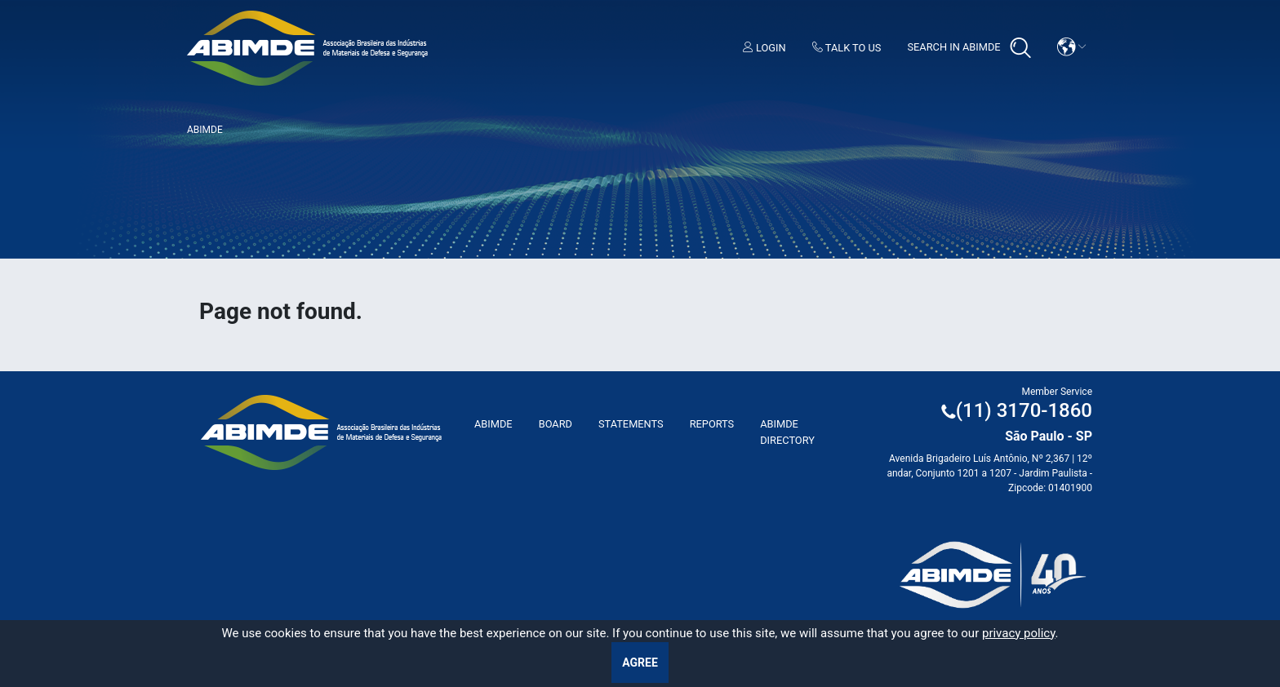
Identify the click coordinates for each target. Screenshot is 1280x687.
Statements (631, 424)
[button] (1072, 47)
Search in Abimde (968, 48)
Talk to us (847, 48)
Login (764, 48)
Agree (640, 662)
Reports (712, 424)
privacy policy (1019, 633)
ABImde (493, 424)
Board (555, 424)
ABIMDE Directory (787, 431)
